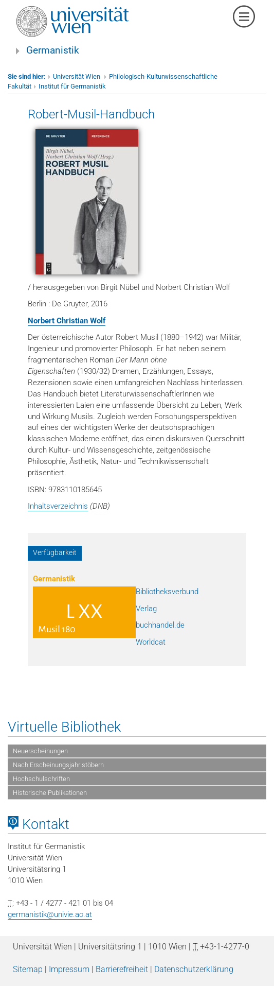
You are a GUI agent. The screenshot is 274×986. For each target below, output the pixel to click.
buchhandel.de (160, 625)
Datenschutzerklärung (193, 969)
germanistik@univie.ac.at (50, 914)
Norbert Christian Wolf (66, 320)
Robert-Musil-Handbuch (91, 114)
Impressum (69, 969)
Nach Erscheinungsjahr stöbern (58, 765)
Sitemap (28, 969)
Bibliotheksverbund (167, 591)
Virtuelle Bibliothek (64, 727)
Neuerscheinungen (40, 751)
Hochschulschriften (41, 779)
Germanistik (52, 50)
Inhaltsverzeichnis (58, 506)
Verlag (146, 608)
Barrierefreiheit (122, 969)
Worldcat (151, 642)
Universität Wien (77, 76)
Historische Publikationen (50, 793)
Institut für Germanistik (72, 86)
